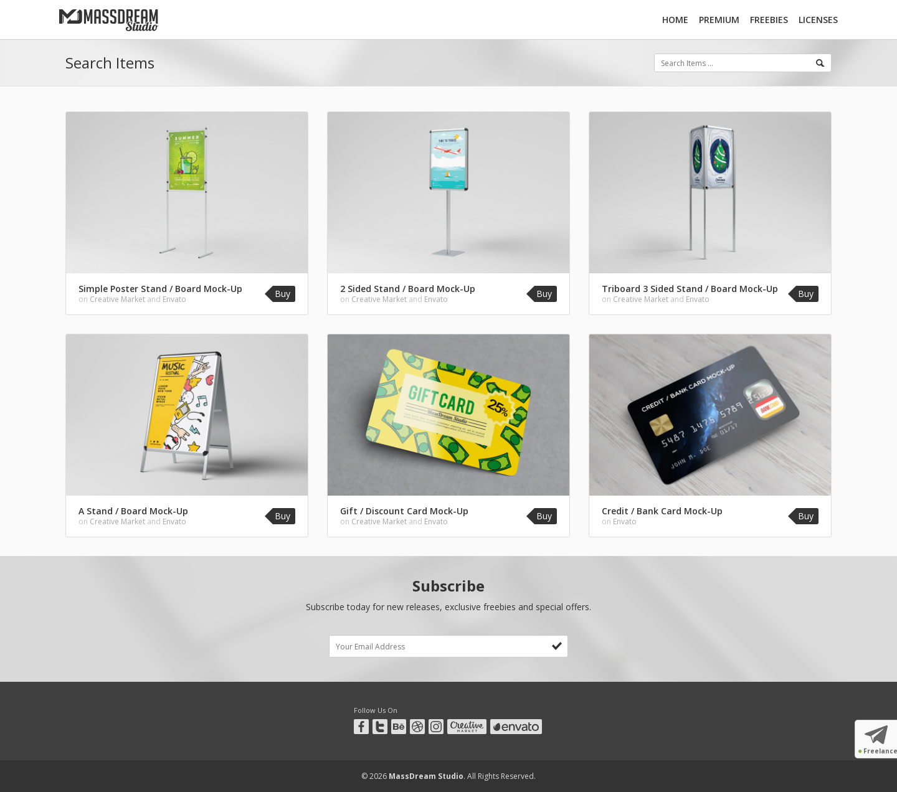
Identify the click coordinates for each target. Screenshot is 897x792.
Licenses (818, 20)
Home (675, 20)
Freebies (769, 20)
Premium (719, 20)
